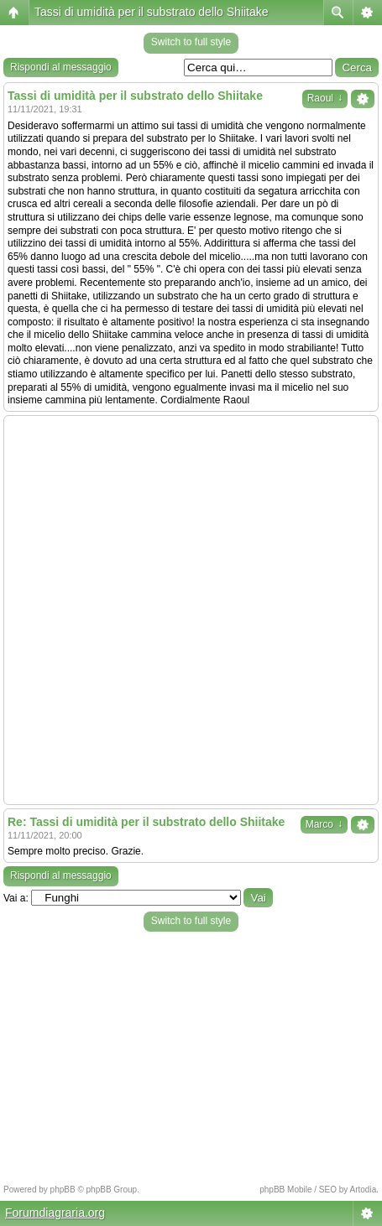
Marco (324, 824)
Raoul (325, 98)
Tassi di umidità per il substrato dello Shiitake (151, 11)
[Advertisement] (191, 610)
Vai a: (16, 898)
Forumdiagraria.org (55, 1212)
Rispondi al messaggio (61, 67)
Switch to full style (191, 42)
